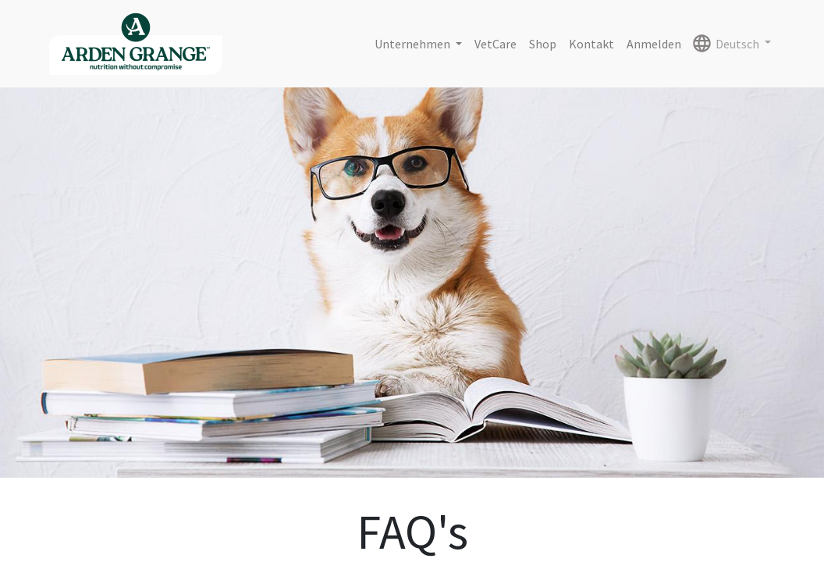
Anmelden (654, 44)
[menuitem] (495, 43)
